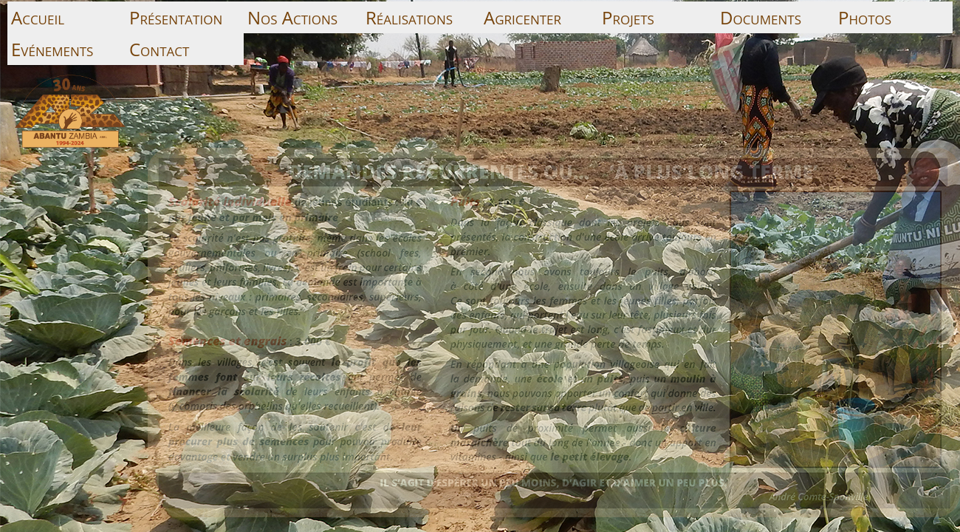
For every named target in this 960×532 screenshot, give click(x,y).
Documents (760, 17)
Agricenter (522, 17)
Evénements (52, 49)
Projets (628, 17)
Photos (864, 17)
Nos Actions (292, 17)
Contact (159, 49)
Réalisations (409, 17)
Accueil (37, 17)
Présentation (175, 17)
